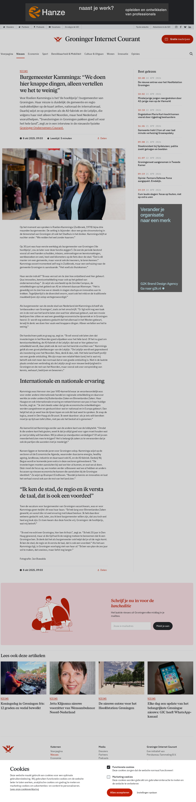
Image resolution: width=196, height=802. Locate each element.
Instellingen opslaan (147, 792)
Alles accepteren (119, 792)
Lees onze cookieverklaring (24, 789)
